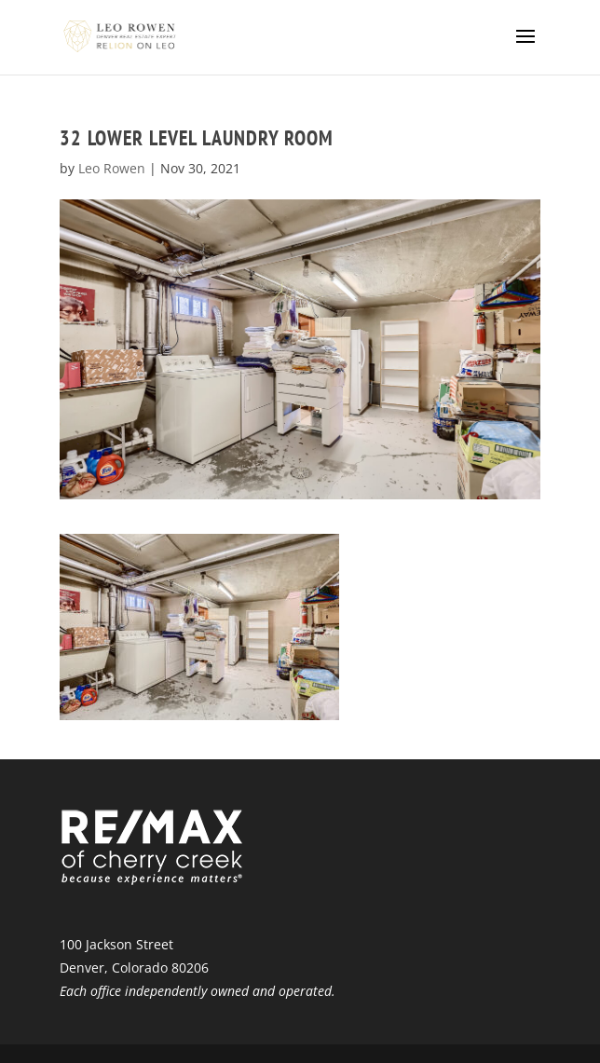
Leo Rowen (111, 168)
